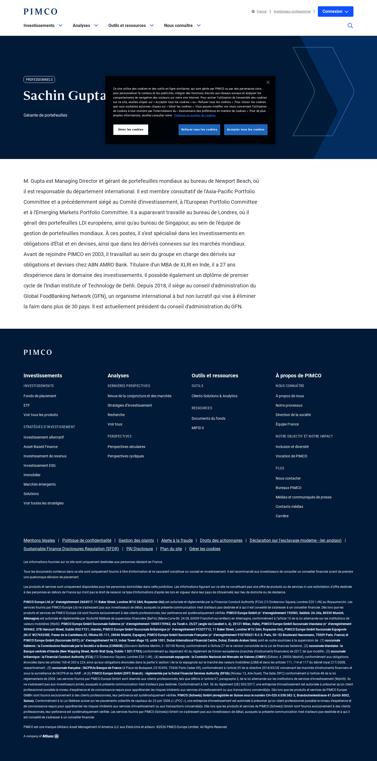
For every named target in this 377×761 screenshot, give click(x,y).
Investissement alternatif (44, 437)
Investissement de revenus (45, 456)
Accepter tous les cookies (246, 129)
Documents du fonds (208, 418)
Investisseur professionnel (292, 11)
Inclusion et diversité (292, 447)
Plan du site (171, 548)
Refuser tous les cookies (199, 129)
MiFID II (198, 428)
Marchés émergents (40, 484)
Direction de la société (293, 415)
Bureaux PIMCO (289, 488)
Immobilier (32, 475)
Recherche (116, 415)
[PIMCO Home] (40, 11)
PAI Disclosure (139, 548)
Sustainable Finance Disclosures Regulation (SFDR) (71, 548)
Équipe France (287, 424)
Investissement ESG (40, 465)
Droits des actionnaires (221, 540)
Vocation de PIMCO (291, 456)
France (259, 11)
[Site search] (350, 29)
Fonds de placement (40, 396)
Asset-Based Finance (41, 447)
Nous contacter (288, 478)
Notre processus (289, 405)
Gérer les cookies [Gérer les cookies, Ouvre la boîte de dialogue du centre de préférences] (131, 129)
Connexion (336, 11)
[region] (190, 110)
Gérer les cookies (204, 548)
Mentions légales (39, 540)
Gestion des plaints (136, 540)
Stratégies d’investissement (130, 405)
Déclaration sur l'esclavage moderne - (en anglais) (296, 540)
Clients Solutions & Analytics (214, 396)
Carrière (282, 516)
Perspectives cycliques (126, 456)
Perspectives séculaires (126, 447)
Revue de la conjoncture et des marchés (139, 396)
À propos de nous (290, 396)
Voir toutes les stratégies (44, 503)
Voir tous (115, 424)
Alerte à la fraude (177, 540)
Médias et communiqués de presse (303, 497)
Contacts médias (289, 506)
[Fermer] (268, 82)
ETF (27, 405)
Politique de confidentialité (86, 540)
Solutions (31, 494)
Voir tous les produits (41, 415)
